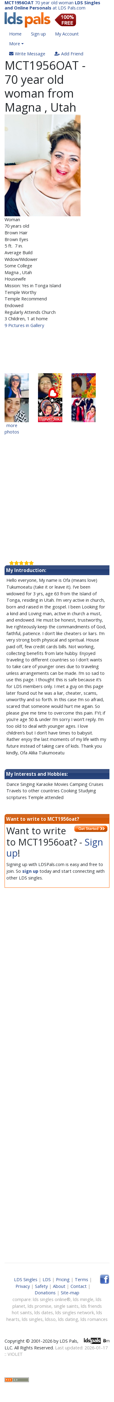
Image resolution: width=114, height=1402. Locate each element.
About (59, 1286)
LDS (47, 1279)
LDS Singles (25, 1279)
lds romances (94, 1319)
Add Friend (68, 54)
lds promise (39, 1306)
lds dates (43, 1312)
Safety (41, 1286)
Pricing (63, 1279)
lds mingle (83, 1299)
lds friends (91, 1306)
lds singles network (74, 1312)
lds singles (32, 1319)
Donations (45, 1293)
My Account (67, 34)
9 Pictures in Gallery (24, 325)
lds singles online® (52, 1299)
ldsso (50, 1319)
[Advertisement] (57, 351)
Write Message (27, 54)
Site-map (70, 1293)
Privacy (23, 1286)
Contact (79, 1286)
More (14, 43)
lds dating (68, 1319)
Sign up (38, 34)
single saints (66, 1306)
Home (15, 34)
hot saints (22, 1312)
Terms (81, 1279)
